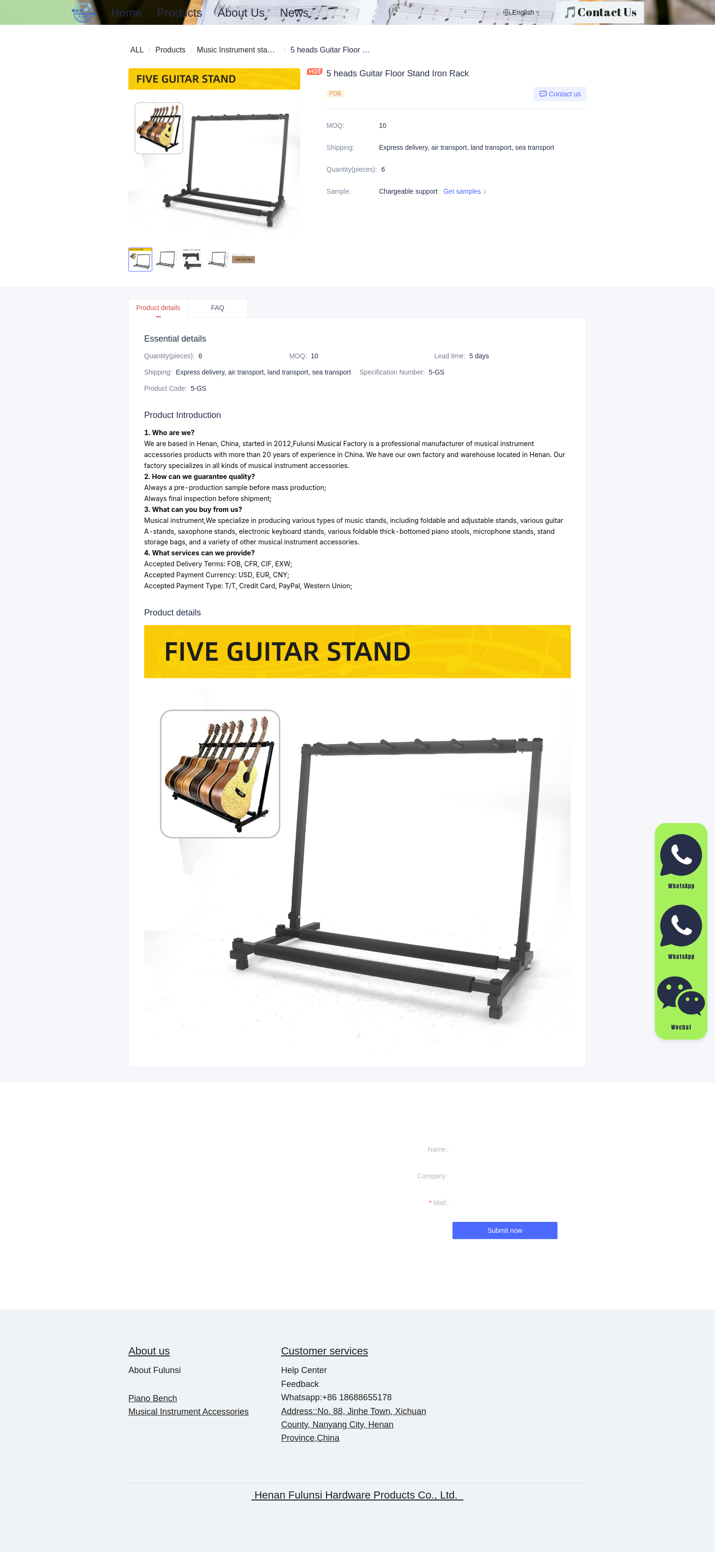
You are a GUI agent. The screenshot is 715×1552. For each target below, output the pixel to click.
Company (431, 1176)
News (294, 12)
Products (179, 12)
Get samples (466, 191)
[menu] (303, 12)
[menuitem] (126, 12)
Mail (439, 1203)
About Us (241, 12)
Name (437, 1149)
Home (126, 12)
